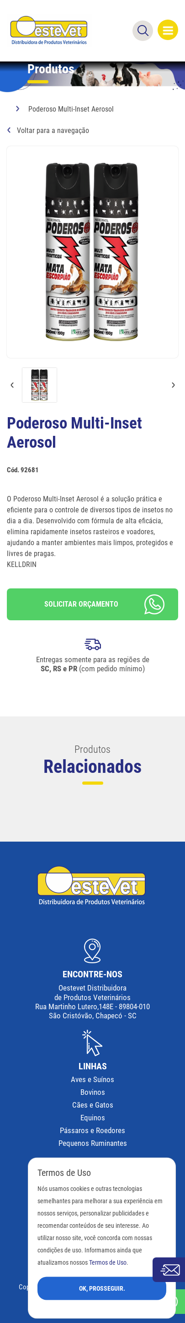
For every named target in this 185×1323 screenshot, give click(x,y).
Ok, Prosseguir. (102, 1288)
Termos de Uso (108, 1262)
